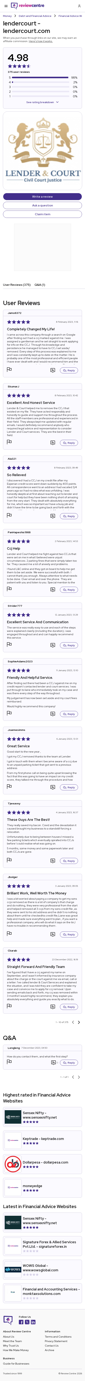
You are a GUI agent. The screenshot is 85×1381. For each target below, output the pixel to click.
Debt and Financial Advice (35, 16)
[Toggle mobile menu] (6, 6)
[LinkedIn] (33, 1322)
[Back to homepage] (28, 6)
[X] (27, 1322)
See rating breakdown (42, 102)
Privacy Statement (56, 1341)
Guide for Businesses (16, 1363)
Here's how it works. (41, 41)
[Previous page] (73, 1022)
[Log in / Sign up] (79, 6)
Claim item (42, 214)
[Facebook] (21, 1322)
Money (7, 16)
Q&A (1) (39, 285)
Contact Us (51, 1345)
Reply (69, 370)
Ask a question (42, 205)
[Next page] (79, 1022)
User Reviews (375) (17, 285)
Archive (49, 1350)
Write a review (42, 197)
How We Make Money (16, 1350)
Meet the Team (12, 1341)
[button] (9, 370)
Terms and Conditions (58, 1336)
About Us (8, 1336)
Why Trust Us (11, 1345)
